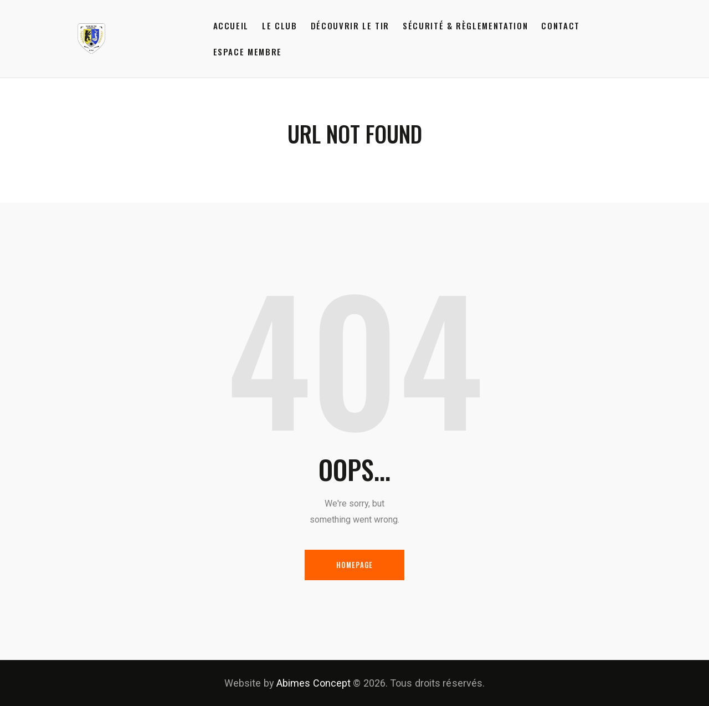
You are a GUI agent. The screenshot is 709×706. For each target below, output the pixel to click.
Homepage (354, 564)
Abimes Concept (313, 683)
